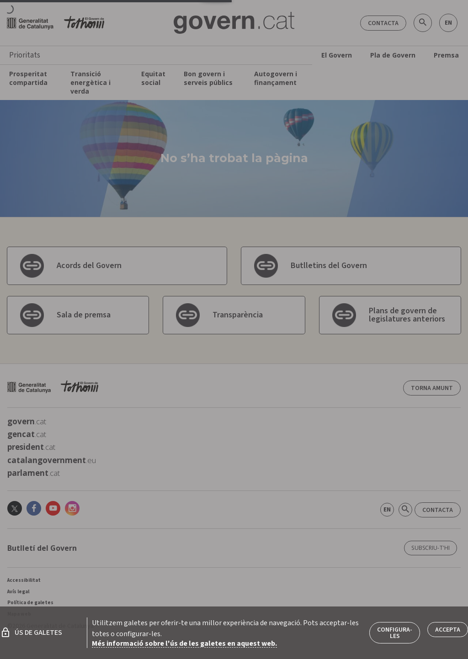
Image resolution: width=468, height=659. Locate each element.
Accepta (447, 629)
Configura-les (394, 633)
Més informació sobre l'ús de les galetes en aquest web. (184, 643)
